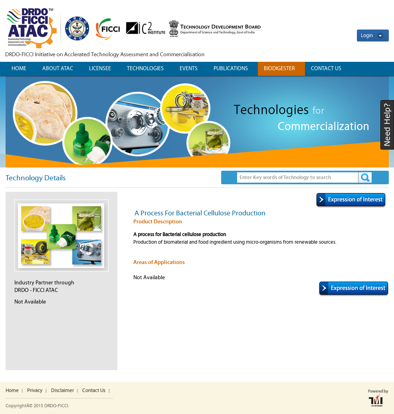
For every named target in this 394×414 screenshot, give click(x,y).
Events (189, 68)
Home (19, 68)
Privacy (34, 391)
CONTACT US (326, 68)
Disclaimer (62, 391)
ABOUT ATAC (57, 68)
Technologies (145, 68)
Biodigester (279, 68)
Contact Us (93, 391)
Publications (231, 68)
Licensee (100, 68)
